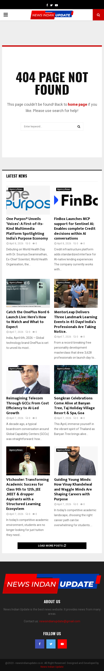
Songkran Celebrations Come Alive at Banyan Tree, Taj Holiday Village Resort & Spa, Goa (74, 405)
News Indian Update (52, 666)
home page (77, 104)
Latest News (16, 176)
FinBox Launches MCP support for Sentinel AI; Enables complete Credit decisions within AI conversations (74, 229)
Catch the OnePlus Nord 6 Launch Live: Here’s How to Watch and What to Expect (27, 319)
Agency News (16, 189)
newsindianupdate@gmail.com (59, 621)
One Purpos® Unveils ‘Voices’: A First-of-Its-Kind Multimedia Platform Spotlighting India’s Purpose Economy (27, 229)
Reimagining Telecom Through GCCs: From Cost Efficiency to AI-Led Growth (27, 405)
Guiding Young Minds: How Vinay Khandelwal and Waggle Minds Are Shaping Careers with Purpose (73, 489)
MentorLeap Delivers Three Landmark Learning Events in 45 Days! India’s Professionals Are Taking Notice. (75, 322)
